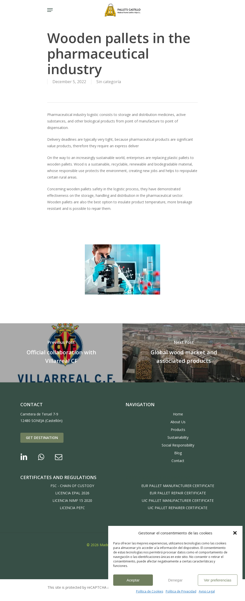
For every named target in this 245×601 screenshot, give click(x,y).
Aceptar (133, 580)
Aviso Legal (207, 591)
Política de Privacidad (181, 591)
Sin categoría (108, 81)
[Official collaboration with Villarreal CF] (61, 352)
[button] (234, 532)
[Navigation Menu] (50, 10)
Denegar (175, 580)
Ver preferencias (217, 580)
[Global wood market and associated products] (183, 352)
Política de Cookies (149, 591)
